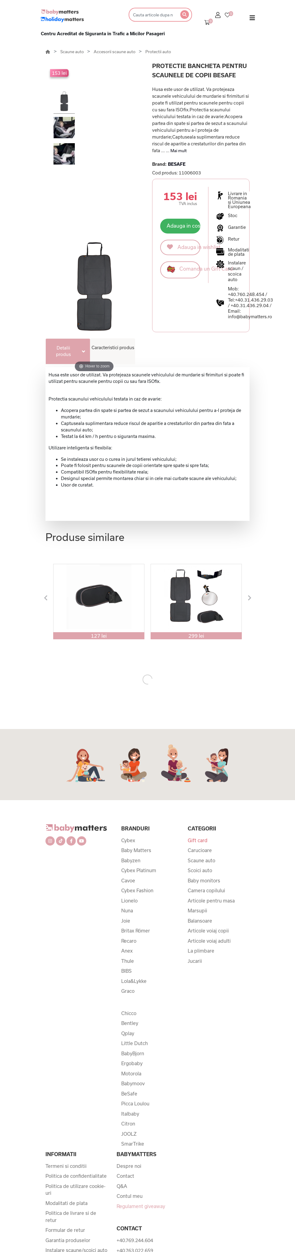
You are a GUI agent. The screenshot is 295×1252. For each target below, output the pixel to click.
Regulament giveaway (141, 1206)
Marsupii (197, 910)
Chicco (128, 1013)
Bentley (129, 1023)
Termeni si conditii (66, 1166)
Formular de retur (65, 1230)
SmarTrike (132, 1144)
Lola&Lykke (134, 981)
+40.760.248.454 (246, 294)
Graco (128, 991)
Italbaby (130, 1114)
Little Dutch (134, 1043)
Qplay (127, 1033)
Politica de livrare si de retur (70, 1216)
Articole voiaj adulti (209, 941)
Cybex (128, 840)
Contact (125, 1176)
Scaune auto (72, 51)
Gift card (197, 840)
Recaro (128, 941)
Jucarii (195, 961)
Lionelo (129, 900)
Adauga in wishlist (183, 247)
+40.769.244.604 (135, 1240)
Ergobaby (132, 1063)
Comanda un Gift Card (183, 269)
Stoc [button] (232, 215)
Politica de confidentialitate (76, 1176)
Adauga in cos (183, 226)
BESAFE (177, 164)
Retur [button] (233, 239)
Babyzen (130, 860)
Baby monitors (204, 880)
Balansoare (200, 921)
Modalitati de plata (66, 1203)
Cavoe (128, 880)
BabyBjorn (132, 1053)
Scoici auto (200, 870)
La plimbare (201, 951)
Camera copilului (206, 890)
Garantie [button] (237, 227)
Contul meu (130, 1196)
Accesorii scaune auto (115, 51)
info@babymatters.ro (250, 316)
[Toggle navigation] (252, 19)
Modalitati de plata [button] (238, 252)
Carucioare (200, 850)
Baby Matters (136, 850)
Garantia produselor (67, 1240)
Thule (127, 961)
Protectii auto (158, 51)
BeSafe (129, 1093)
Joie (125, 921)
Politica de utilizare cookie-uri (75, 1189)
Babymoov (133, 1083)
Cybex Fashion (137, 890)
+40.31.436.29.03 (254, 299)
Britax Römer (135, 930)
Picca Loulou (135, 1103)
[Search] (153, 15)
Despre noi (129, 1166)
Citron (128, 1123)
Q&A (122, 1186)
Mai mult (178, 150)
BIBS (126, 971)
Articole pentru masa (211, 900)
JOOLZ (129, 1134)
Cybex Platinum (138, 870)
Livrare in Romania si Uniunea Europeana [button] (239, 200)
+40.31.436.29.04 (250, 305)
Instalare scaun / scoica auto (237, 271)
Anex (127, 951)
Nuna (127, 910)
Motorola (131, 1073)
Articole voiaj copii (208, 930)
